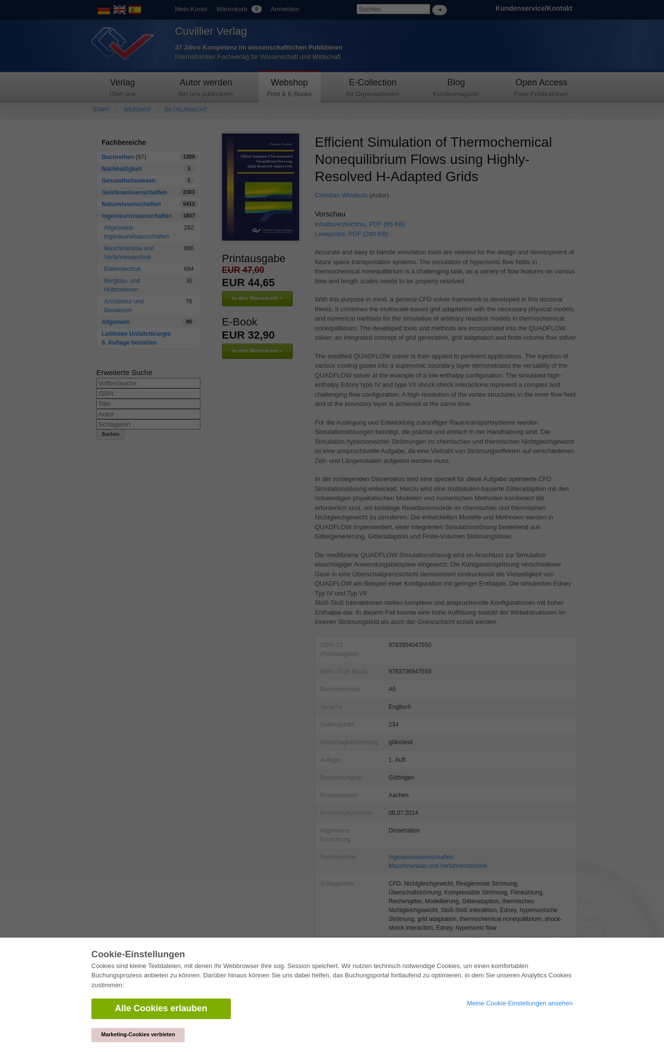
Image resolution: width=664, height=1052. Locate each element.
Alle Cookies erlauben (161, 1008)
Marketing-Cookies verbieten (138, 1034)
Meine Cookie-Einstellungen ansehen (520, 1003)
